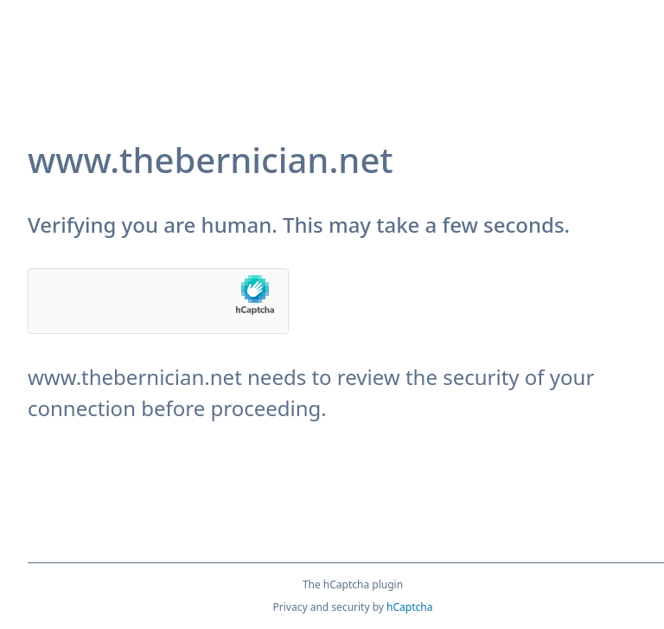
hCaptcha (409, 607)
